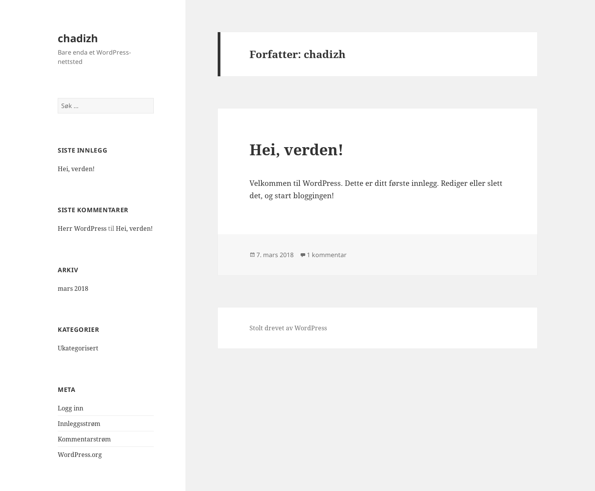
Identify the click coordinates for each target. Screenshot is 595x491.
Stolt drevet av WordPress (288, 328)
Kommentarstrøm (84, 439)
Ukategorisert (78, 348)
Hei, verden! (76, 169)
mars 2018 (73, 288)
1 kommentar (327, 255)
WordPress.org (80, 454)
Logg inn (70, 408)
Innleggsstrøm (79, 423)
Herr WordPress (82, 228)
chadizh (78, 38)
